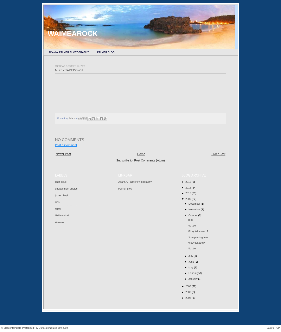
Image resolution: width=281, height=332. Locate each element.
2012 (188, 181)
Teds (190, 219)
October (193, 215)
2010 (188, 193)
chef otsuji (60, 181)
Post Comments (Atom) (149, 160)
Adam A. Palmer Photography (69, 52)
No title (192, 225)
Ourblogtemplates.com (50, 328)
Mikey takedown (197, 242)
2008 (188, 286)
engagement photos (66, 188)
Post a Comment (66, 145)
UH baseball (62, 215)
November (195, 209)
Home (141, 154)
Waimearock (73, 33)
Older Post (218, 154)
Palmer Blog (106, 52)
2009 (188, 199)
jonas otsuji (61, 195)
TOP (277, 328)
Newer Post (63, 154)
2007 (188, 292)
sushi (58, 209)
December (195, 203)
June (192, 261)
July (191, 256)
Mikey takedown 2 (198, 231)
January (193, 278)
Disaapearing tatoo (198, 237)
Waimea (59, 222)
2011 (188, 187)
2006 (188, 297)
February (194, 273)
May (191, 267)
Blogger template (12, 328)
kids (57, 202)
